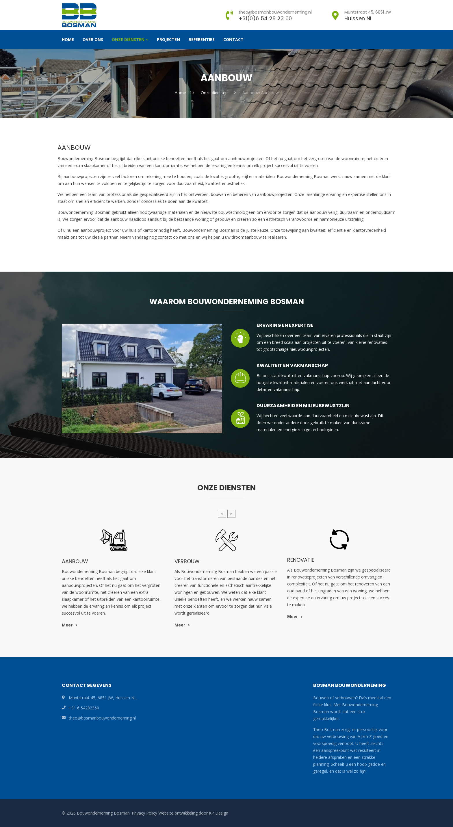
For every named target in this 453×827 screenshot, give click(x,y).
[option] (113, 581)
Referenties (202, 39)
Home (68, 39)
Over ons (93, 39)
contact (165, 237)
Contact (233, 39)
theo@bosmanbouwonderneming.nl (102, 718)
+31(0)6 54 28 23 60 (265, 18)
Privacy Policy (144, 813)
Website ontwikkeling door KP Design (193, 813)
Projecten (168, 39)
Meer (69, 625)
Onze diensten (128, 39)
